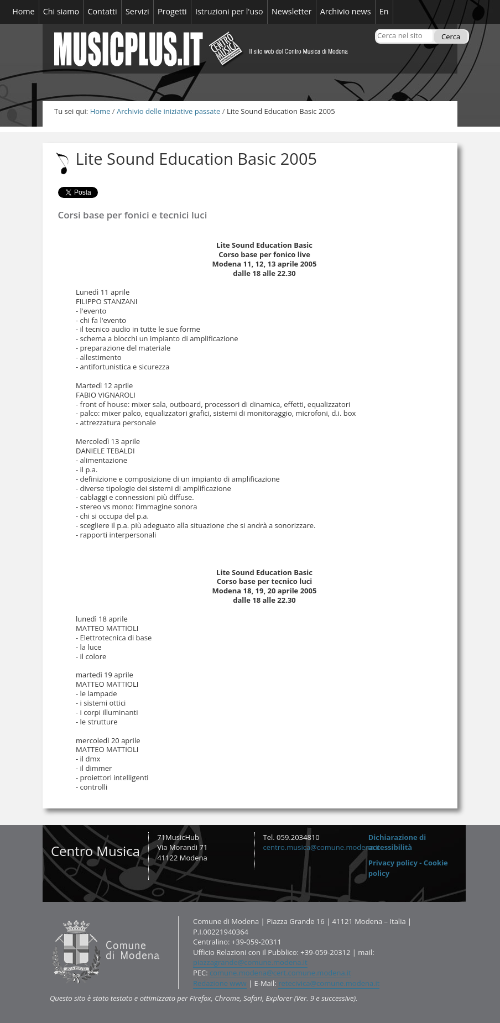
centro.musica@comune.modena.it (322, 847)
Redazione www (220, 983)
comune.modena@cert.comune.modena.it (280, 973)
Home (100, 111)
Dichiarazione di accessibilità (397, 842)
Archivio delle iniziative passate (168, 111)
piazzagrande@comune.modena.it (250, 962)
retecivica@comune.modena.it (328, 983)
